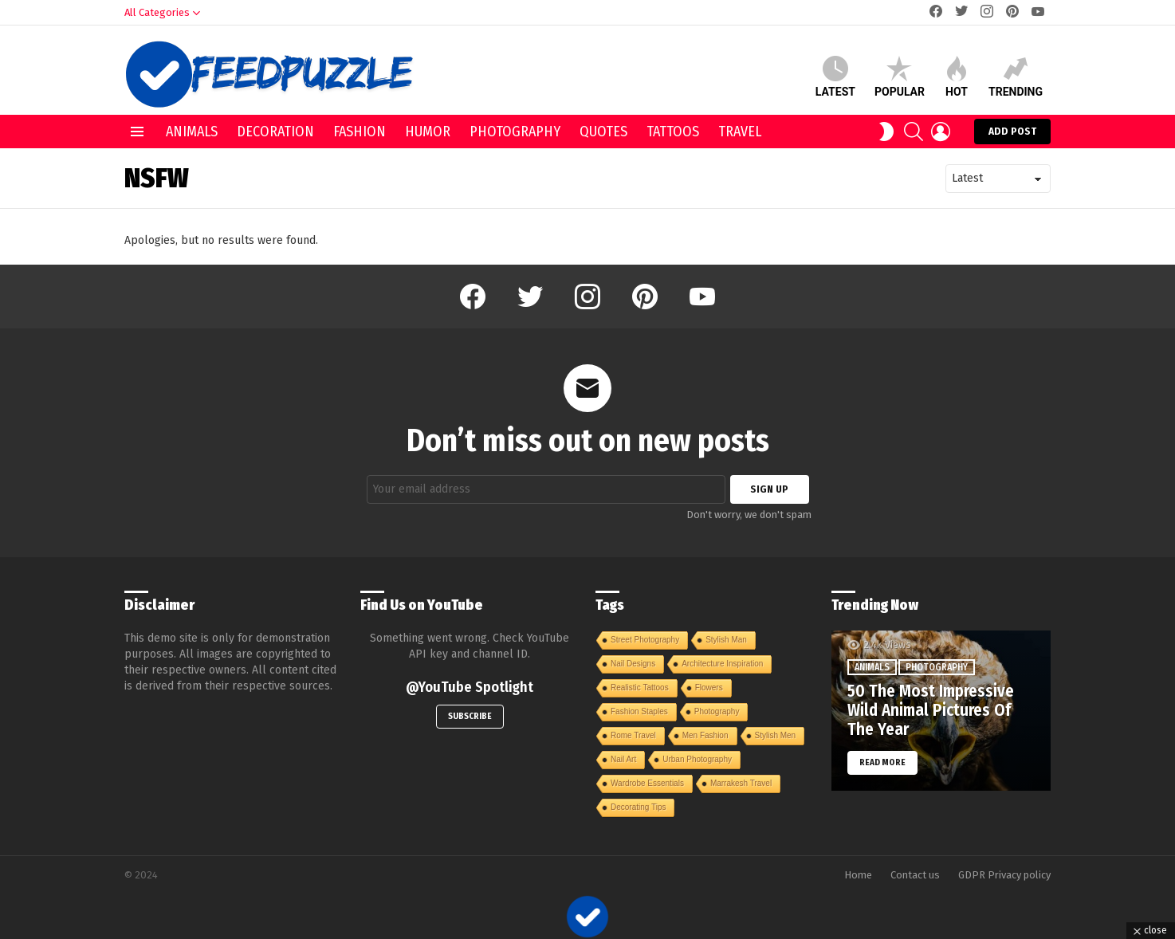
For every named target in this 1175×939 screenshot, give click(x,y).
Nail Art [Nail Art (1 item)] (623, 759)
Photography (515, 131)
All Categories (157, 16)
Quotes (603, 131)
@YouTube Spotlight (469, 687)
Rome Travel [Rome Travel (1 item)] (633, 735)
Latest (835, 77)
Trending (1015, 77)
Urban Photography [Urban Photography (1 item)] (697, 759)
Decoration (275, 131)
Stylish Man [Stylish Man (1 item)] (726, 639)
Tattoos (672, 131)
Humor (427, 131)
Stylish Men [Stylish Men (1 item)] (775, 735)
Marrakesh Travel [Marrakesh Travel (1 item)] (741, 783)
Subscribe (470, 716)
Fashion (359, 131)
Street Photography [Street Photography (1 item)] (645, 639)
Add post (1012, 134)
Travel (739, 131)
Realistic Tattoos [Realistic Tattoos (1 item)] (640, 687)
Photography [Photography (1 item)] (717, 711)
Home (858, 875)
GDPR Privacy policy (1004, 875)
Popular (899, 77)
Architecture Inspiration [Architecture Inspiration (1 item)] (722, 663)
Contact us (915, 875)
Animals (192, 131)
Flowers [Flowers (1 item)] (709, 687)
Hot (956, 77)
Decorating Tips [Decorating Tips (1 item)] (638, 807)
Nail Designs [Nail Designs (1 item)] (633, 663)
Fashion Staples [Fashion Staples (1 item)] (639, 711)
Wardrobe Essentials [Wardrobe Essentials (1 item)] (647, 783)
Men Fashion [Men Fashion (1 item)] (705, 735)
